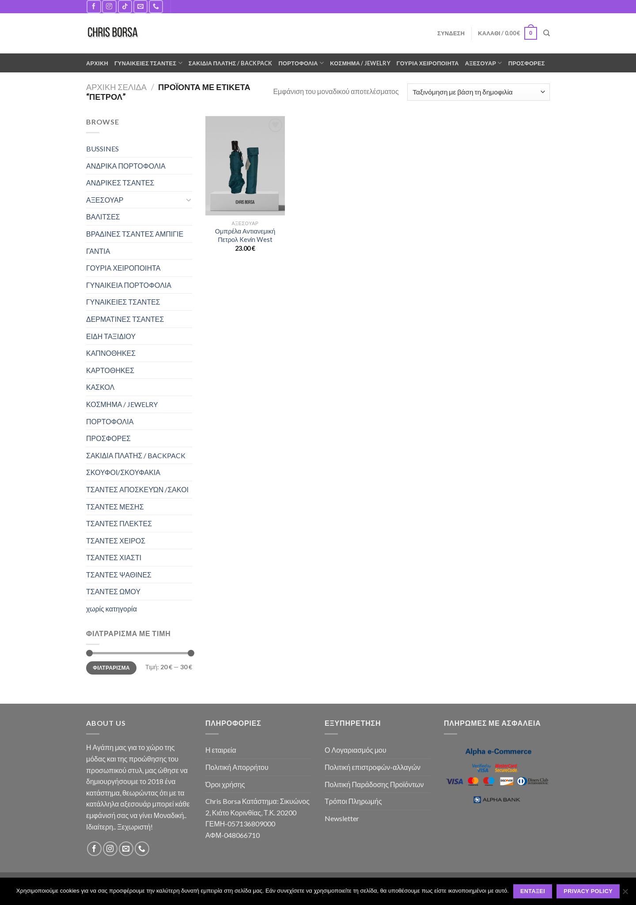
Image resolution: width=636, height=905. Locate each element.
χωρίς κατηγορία (111, 608)
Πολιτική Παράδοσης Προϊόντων (374, 784)
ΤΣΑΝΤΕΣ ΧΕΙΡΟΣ (115, 540)
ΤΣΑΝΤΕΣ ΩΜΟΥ (113, 591)
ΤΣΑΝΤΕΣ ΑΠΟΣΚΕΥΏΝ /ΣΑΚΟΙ (137, 489)
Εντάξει (532, 891)
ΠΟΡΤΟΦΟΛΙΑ (301, 63)
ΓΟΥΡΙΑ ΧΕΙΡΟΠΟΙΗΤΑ (428, 63)
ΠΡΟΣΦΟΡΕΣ (526, 63)
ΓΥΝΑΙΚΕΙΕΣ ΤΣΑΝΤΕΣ (148, 63)
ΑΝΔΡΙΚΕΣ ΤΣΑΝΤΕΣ (120, 182)
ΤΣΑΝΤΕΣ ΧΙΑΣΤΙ (113, 557)
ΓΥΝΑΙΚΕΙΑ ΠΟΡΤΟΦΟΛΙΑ (128, 285)
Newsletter (342, 818)
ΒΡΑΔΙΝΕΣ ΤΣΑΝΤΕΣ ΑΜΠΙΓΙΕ (134, 234)
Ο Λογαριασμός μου (355, 750)
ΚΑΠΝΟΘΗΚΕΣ (111, 353)
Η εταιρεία (220, 750)
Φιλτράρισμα (111, 667)
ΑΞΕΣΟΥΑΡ (483, 63)
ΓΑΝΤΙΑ (98, 251)
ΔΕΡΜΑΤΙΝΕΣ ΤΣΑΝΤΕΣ (125, 319)
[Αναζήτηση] (546, 33)
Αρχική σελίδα (116, 87)
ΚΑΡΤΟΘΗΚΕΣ (110, 370)
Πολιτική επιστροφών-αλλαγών (372, 767)
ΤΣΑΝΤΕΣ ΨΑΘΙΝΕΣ (118, 574)
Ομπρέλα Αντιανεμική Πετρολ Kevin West (245, 235)
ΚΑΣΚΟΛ (100, 387)
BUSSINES (102, 148)
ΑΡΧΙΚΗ (97, 63)
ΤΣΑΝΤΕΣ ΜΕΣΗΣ (115, 506)
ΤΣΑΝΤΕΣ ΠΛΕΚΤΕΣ (119, 523)
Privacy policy (588, 891)
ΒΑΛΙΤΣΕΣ (103, 216)
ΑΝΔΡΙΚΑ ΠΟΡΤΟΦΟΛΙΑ (126, 166)
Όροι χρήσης (225, 784)
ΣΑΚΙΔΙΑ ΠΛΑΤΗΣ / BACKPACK (231, 63)
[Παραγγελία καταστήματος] (478, 92)
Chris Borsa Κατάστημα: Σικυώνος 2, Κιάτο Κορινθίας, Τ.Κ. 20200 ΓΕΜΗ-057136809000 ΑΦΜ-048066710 (257, 818)
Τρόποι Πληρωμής (353, 801)
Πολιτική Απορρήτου (237, 767)
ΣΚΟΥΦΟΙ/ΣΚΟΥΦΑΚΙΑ (123, 472)
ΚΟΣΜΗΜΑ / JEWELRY (360, 63)
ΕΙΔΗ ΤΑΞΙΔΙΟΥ (111, 336)
